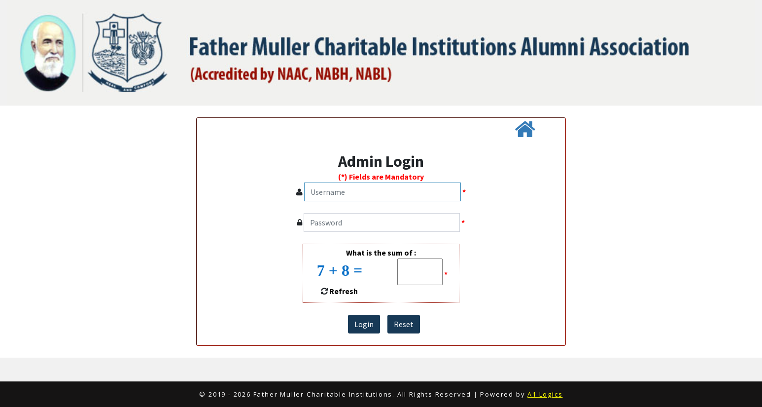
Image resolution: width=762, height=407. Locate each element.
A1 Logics (544, 394)
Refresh (343, 291)
